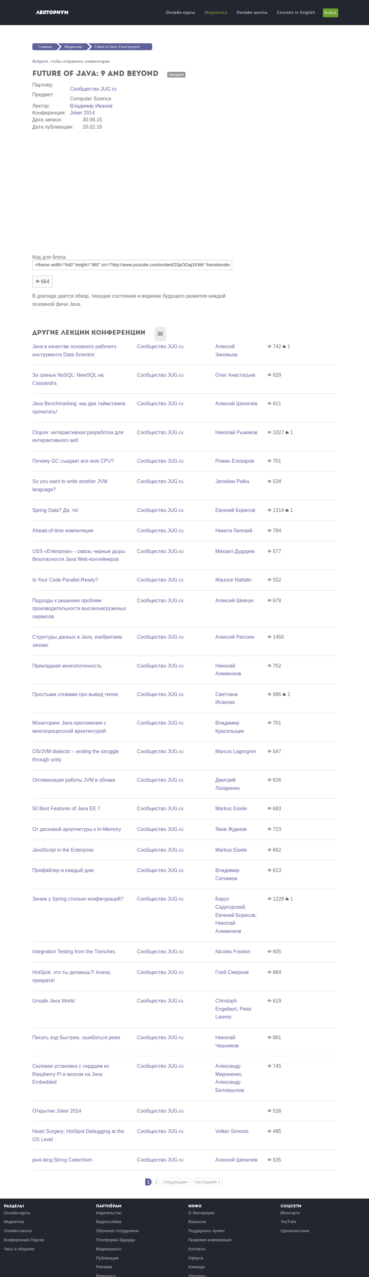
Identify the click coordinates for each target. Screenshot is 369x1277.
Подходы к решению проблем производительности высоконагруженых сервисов (79, 608)
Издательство (109, 1212)
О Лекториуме (201, 1212)
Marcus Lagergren (235, 751)
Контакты (197, 1249)
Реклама (104, 1266)
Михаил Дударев (234, 551)
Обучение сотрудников (117, 1230)
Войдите (40, 61)
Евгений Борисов (235, 510)
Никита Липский (233, 530)
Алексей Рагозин (234, 637)
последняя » (207, 1181)
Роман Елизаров (234, 461)
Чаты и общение (19, 1249)
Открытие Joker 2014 (56, 1111)
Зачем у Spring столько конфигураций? (77, 899)
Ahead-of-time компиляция (62, 530)
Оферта (195, 1258)
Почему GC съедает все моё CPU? (73, 461)
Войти (330, 13)
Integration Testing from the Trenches (73, 951)
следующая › (176, 1181)
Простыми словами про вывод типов (75, 694)
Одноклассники (295, 1230)
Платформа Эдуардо (115, 1239)
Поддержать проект (206, 1230)
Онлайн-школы (252, 12)
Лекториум (52, 12)
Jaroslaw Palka (232, 481)
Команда (196, 1266)
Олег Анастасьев (235, 375)
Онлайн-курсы (180, 12)
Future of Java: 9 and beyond (117, 47)
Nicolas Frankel (232, 951)
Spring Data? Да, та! (55, 510)
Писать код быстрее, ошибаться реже (76, 1037)
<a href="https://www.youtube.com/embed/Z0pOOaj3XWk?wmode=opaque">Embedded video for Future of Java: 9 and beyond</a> (132, 191)
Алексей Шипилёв (236, 403)
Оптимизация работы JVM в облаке (73, 780)
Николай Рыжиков (236, 432)
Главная (45, 47)
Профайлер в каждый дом (63, 870)
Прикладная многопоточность (67, 665)
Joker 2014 (82, 112)
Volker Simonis (232, 1131)
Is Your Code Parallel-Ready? (65, 580)
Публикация (107, 1258)
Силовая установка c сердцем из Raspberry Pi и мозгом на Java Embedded (70, 1074)
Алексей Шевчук (234, 600)
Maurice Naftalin (233, 580)
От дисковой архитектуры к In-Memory (76, 829)
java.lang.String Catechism (62, 1160)
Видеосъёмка (108, 1221)
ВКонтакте (290, 1212)
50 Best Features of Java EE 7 (66, 808)
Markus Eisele (231, 808)
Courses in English (296, 12)
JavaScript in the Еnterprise (63, 850)
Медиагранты (108, 1249)
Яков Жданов (231, 829)
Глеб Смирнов (232, 972)
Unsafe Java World (53, 1000)
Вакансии (197, 1221)
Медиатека (216, 12)
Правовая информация (210, 1239)
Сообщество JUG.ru (93, 89)
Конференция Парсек (24, 1239)
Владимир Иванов (91, 106)
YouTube (288, 1221)
